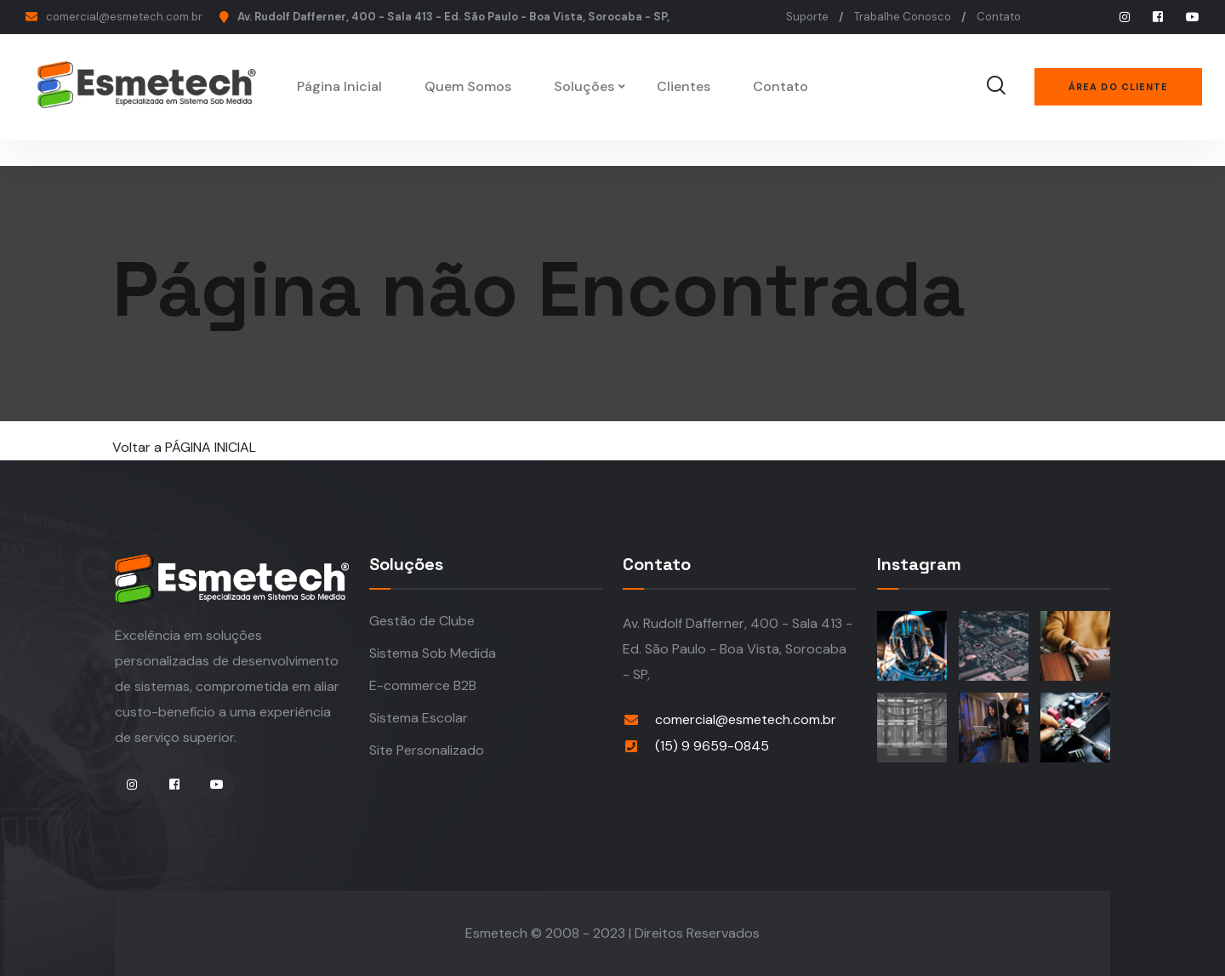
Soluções (586, 86)
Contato (999, 16)
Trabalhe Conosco (902, 16)
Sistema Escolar (418, 718)
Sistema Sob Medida (432, 653)
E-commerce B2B (422, 685)
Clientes (686, 86)
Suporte (807, 16)
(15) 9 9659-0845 (712, 746)
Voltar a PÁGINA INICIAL (184, 447)
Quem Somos (470, 86)
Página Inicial (342, 86)
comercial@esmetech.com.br (124, 16)
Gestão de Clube (422, 621)
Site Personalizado (426, 750)
